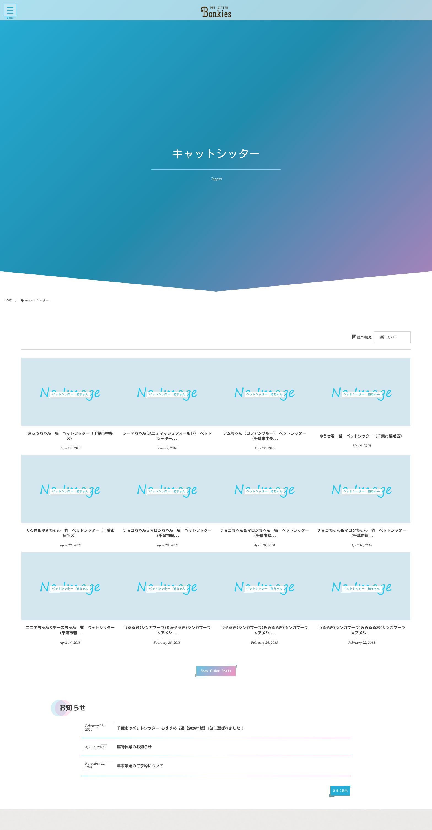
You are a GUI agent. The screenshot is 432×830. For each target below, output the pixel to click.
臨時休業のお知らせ (134, 752)
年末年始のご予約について (140, 771)
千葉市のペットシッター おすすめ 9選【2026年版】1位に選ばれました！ (180, 733)
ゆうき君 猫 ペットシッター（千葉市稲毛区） (361, 436)
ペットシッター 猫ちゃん (70, 394)
